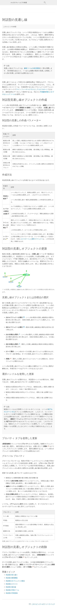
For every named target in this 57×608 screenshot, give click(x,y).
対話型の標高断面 (12, 578)
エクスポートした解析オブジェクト (32, 239)
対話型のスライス (12, 584)
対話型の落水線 (11, 587)
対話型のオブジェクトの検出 (15, 581)
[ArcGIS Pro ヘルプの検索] (26, 2)
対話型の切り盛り (12, 575)
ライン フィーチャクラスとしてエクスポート (32, 89)
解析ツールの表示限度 (32, 68)
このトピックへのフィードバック (43, 604)
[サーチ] (45, 2)
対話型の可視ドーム (12, 590)
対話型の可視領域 (12, 593)
